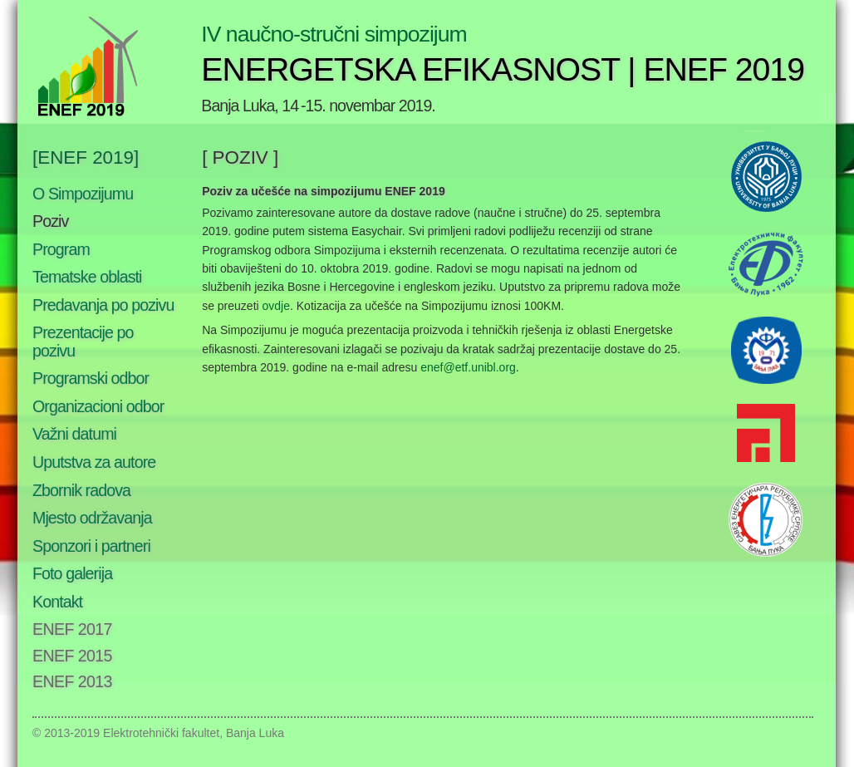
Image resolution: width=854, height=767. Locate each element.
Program (61, 249)
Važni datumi (74, 434)
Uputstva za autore (93, 462)
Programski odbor (90, 378)
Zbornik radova (81, 490)
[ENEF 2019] (85, 157)
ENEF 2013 (72, 681)
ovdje (276, 305)
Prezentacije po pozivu (83, 341)
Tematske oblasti (87, 277)
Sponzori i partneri (91, 546)
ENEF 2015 (72, 656)
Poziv (50, 221)
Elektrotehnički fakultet (161, 733)
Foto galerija (72, 573)
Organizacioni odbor (98, 406)
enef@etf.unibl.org (468, 367)
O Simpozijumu (82, 193)
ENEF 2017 (72, 629)
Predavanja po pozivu (103, 305)
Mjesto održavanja (92, 518)
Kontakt (57, 601)
